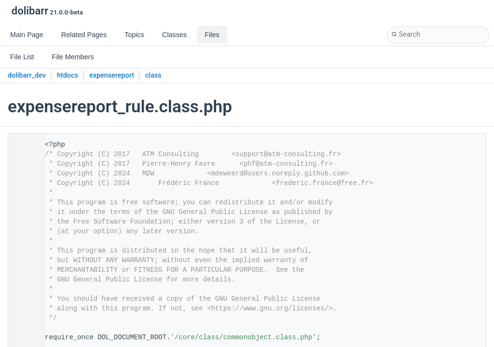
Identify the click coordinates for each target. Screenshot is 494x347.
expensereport (111, 75)
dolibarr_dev (27, 75)
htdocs (67, 75)
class (153, 75)
